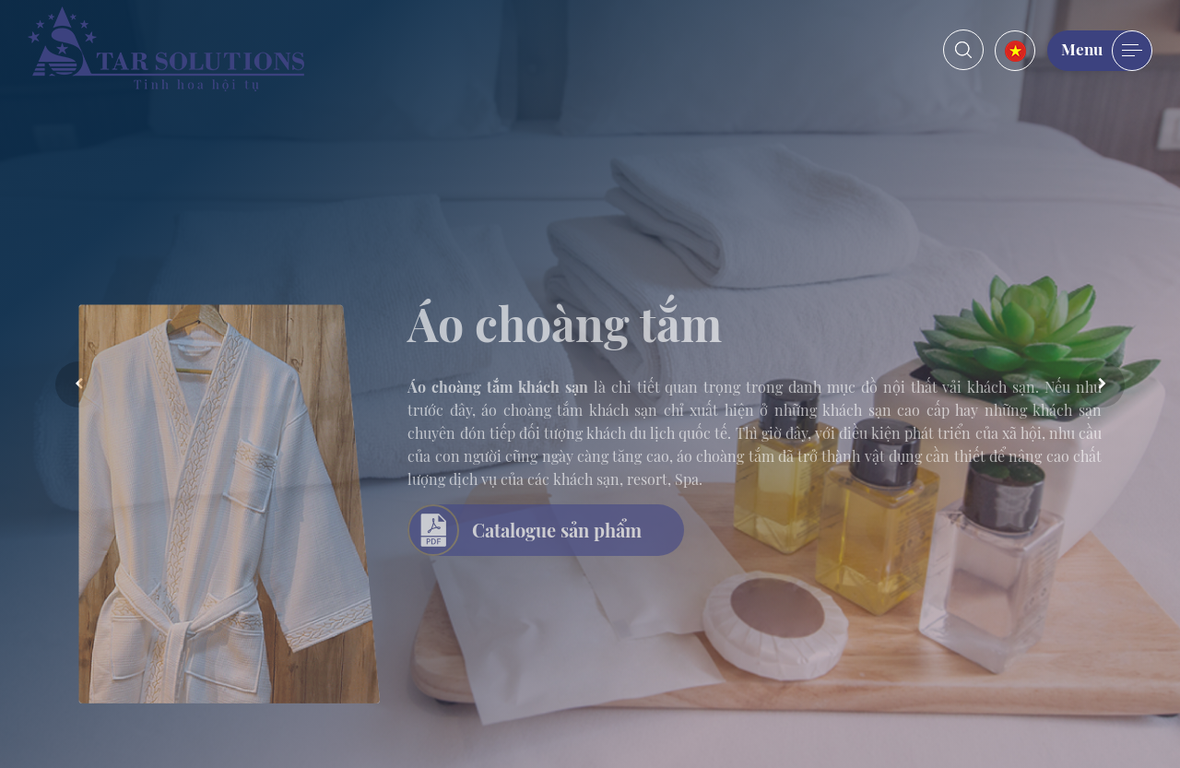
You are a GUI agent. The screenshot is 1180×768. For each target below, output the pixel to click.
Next (1102, 384)
